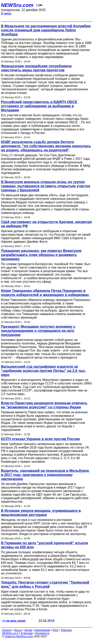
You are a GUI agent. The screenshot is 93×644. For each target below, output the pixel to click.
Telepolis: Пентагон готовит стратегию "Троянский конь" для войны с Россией (45, 584)
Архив (28, 630)
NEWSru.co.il (10, 633)
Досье (18, 630)
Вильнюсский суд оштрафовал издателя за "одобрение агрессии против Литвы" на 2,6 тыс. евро (43, 371)
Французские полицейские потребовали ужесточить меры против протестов (36, 68)
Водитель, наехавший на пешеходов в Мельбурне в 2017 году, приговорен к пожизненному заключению (45, 475)
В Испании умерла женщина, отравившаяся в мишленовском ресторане (41, 513)
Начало (7, 630)
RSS (55, 630)
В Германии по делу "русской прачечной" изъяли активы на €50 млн (44, 545)
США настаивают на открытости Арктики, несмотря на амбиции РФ (46, 224)
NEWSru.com (17, 5)
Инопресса (42, 633)
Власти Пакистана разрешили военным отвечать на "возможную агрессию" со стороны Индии (44, 405)
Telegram (66, 630)
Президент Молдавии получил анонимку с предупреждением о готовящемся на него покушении (38, 331)
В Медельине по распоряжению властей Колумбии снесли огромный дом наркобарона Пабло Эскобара (46, 30)
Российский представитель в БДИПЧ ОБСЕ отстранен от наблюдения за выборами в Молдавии (39, 106)
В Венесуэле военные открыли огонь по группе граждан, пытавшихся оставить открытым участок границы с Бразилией (45, 186)
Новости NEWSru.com (19, 636)
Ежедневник (42, 630)
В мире (6, 13)
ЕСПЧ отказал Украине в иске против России (40, 439)
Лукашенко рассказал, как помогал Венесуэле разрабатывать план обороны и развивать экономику (41, 255)
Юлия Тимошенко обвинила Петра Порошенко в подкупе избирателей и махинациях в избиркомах (45, 293)
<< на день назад (13, 620)
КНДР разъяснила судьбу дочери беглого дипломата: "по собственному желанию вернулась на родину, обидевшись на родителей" (46, 146)
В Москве (27, 633)
